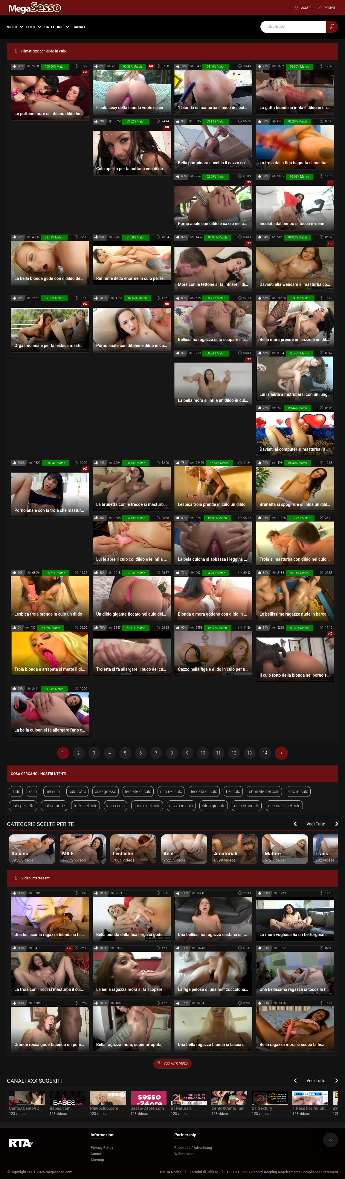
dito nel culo (171, 791)
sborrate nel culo (264, 791)
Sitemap (97, 1160)
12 (234, 753)
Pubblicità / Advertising (193, 1148)
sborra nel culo (147, 805)
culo (33, 791)
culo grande (54, 805)
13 (249, 753)
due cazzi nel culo (284, 805)
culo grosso (105, 791)
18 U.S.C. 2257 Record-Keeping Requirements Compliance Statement (282, 1172)
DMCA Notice (170, 1172)
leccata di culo (204, 791)
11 (218, 753)
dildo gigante (213, 805)
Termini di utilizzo (204, 1172)
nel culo (53, 791)
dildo (15, 791)
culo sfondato (246, 805)
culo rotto (77, 791)
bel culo (233, 791)
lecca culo (115, 805)
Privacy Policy (102, 1148)
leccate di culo (138, 791)
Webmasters (184, 1154)
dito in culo (298, 791)
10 (203, 753)
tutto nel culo (85, 805)
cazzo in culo (181, 805)
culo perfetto (23, 805)
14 (265, 753)
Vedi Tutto (315, 824)
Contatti (97, 1154)
